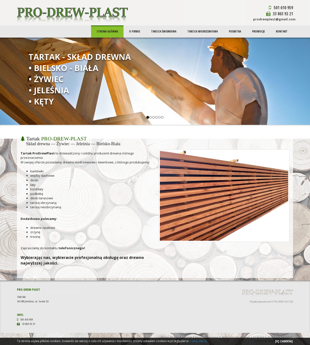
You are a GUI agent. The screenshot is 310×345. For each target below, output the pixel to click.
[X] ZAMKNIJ (284, 341)
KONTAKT (281, 31)
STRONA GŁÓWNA (108, 31)
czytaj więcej (198, 341)
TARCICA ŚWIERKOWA (164, 31)
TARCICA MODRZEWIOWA (203, 31)
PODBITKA (235, 31)
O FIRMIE (135, 31)
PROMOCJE (258, 31)
